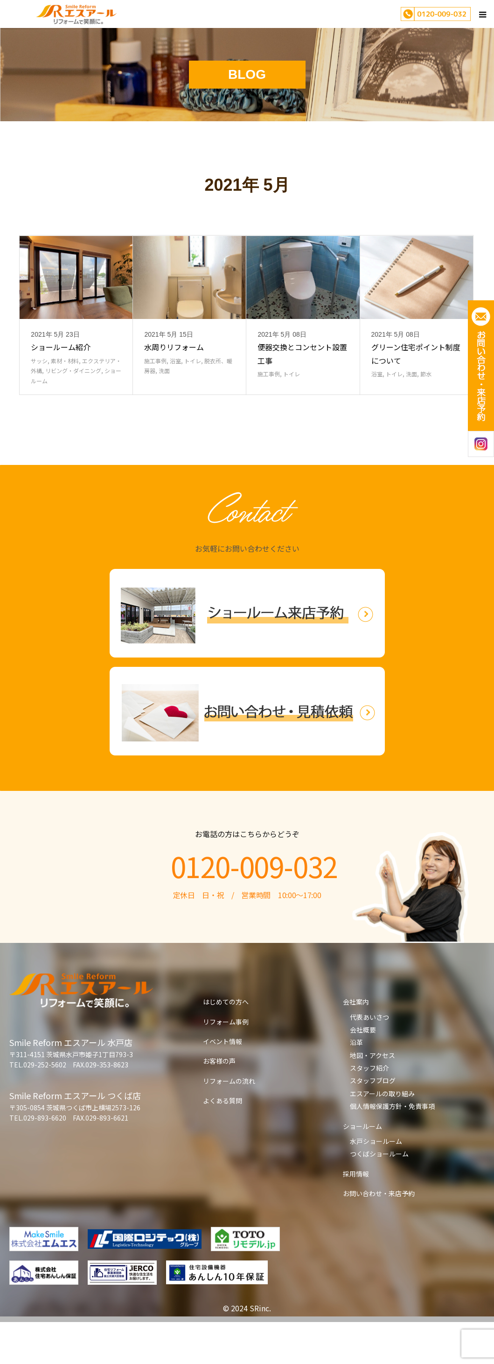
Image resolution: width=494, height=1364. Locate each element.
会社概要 (363, 1071)
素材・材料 (65, 403)
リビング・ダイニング (73, 412)
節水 (425, 416)
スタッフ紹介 (369, 1110)
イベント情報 (222, 1083)
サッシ (39, 403)
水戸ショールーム (376, 1183)
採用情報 (356, 1215)
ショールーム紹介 (60, 389)
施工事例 (155, 403)
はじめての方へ (226, 1043)
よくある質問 (222, 1142)
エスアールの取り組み (382, 1135)
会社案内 (356, 1043)
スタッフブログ (373, 1122)
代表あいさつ (369, 1059)
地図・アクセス (372, 1097)
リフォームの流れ (229, 1123)
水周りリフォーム (174, 389)
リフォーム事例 (226, 1063)
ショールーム (362, 1168)
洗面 (164, 412)
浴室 (175, 403)
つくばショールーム (379, 1195)
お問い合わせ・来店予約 (379, 1235)
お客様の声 (219, 1103)
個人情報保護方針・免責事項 (392, 1148)
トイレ (192, 403)
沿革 (356, 1084)
